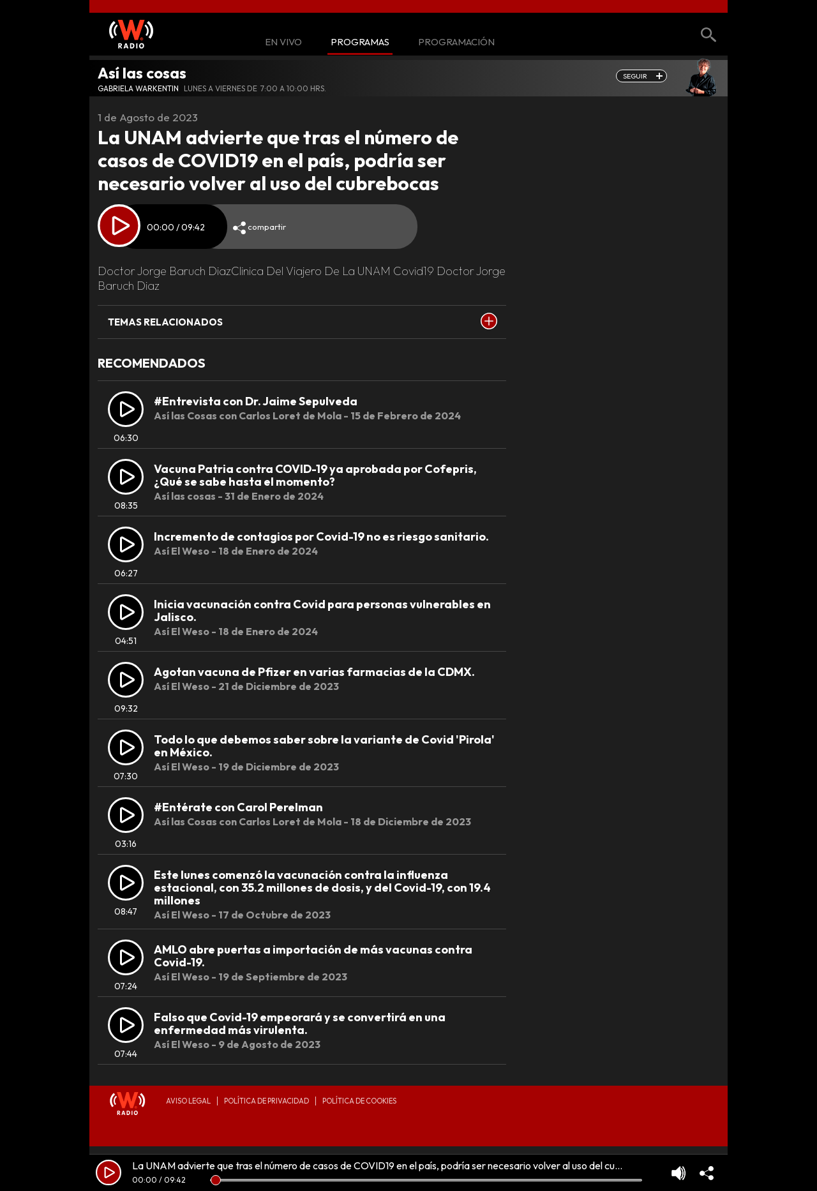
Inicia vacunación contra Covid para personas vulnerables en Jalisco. (322, 610)
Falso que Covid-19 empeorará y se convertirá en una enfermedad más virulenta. (300, 1023)
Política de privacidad (266, 1101)
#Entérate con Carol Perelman (238, 807)
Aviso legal (188, 1101)
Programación (456, 42)
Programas (360, 42)
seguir (635, 75)
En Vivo (283, 42)
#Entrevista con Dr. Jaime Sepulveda (255, 401)
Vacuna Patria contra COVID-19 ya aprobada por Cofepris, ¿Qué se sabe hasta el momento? (315, 475)
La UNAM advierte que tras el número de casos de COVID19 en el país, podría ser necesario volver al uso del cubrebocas (394, 1165)
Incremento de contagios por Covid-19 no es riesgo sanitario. (321, 536)
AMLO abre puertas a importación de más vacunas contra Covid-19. (313, 956)
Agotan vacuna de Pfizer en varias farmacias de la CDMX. (314, 671)
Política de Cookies (359, 1101)
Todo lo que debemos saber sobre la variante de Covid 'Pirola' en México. (324, 746)
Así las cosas (142, 72)
